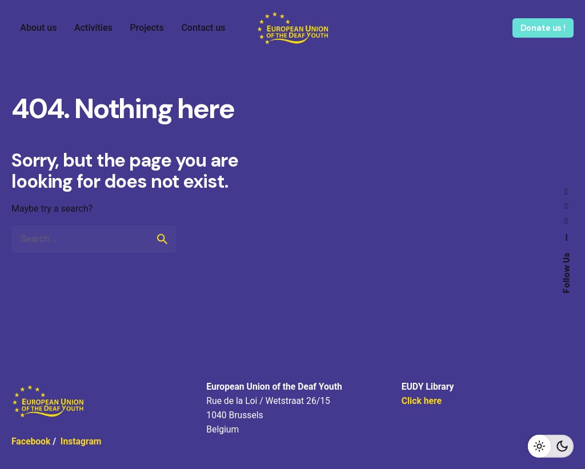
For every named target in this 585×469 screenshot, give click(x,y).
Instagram (81, 441)
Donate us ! (543, 28)
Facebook (30, 441)
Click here (422, 400)
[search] (162, 239)
